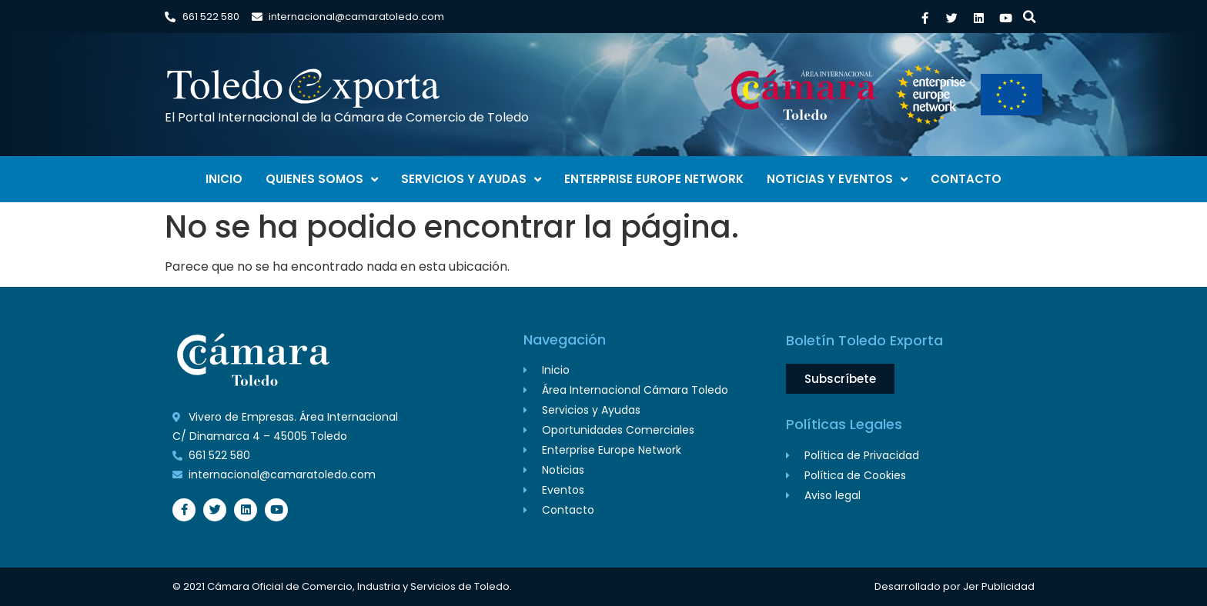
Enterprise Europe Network (654, 179)
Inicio (224, 179)
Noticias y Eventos (837, 179)
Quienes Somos (322, 179)
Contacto (966, 179)
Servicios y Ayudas (471, 179)
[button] (1029, 16)
